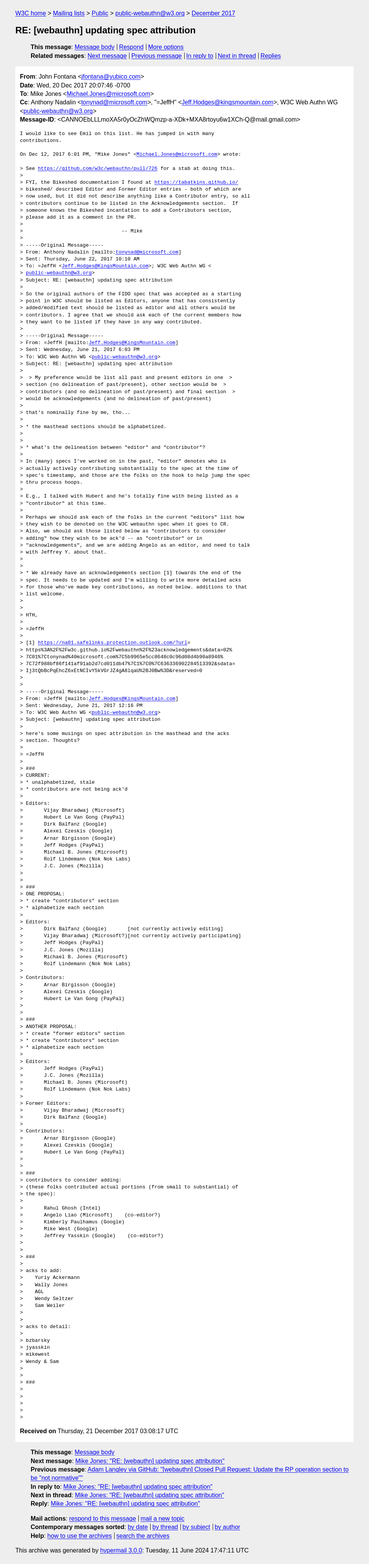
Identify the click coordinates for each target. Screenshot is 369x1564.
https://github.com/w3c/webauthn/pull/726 (97, 168)
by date (138, 1527)
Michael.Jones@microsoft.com (108, 94)
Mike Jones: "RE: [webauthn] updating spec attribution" (150, 1461)
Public (100, 13)
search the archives (143, 1536)
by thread (165, 1527)
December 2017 (213, 13)
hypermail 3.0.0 (121, 1550)
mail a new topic (163, 1518)
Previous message (156, 56)
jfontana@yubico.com (111, 76)
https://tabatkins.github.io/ (196, 182)
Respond (131, 47)
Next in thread (237, 56)
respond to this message (102, 1518)
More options (166, 47)
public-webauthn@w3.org (150, 13)
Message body (95, 47)
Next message (107, 56)
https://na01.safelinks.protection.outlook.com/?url (112, 642)
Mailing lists (69, 13)
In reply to (199, 56)
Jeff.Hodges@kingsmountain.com (227, 102)
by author (227, 1527)
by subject (196, 1527)
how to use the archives (80, 1536)
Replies (271, 56)
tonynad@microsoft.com (114, 102)
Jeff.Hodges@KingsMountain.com (105, 266)
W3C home (30, 13)
